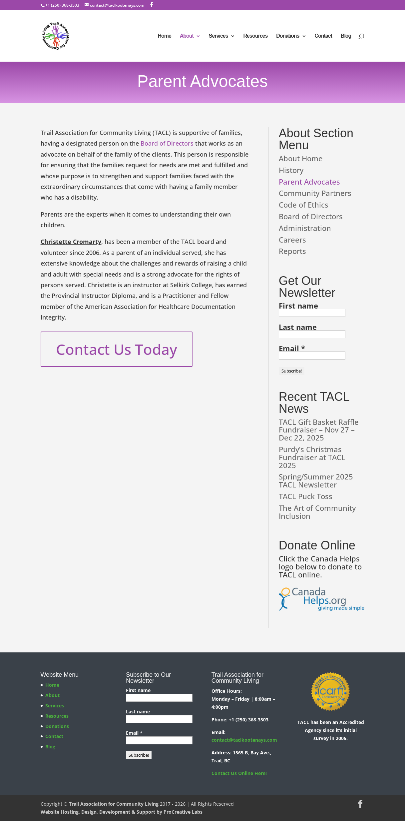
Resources (255, 36)
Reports (292, 251)
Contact (323, 36)
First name (298, 305)
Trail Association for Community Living (114, 804)
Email (292, 348)
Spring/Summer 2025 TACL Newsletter (316, 480)
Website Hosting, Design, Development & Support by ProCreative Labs (121, 812)
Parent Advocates (309, 182)
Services (218, 36)
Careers (292, 240)
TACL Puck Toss (305, 496)
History (291, 170)
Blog (346, 36)
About (187, 36)
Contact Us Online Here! (239, 773)
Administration (305, 228)
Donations (287, 36)
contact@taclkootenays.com (244, 740)
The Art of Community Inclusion (317, 512)
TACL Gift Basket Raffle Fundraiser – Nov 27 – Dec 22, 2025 (319, 430)
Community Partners (315, 193)
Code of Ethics (303, 205)
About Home (301, 158)
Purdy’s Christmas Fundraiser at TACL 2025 (312, 457)
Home (164, 36)
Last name (298, 327)
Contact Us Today (116, 349)
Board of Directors (167, 143)
